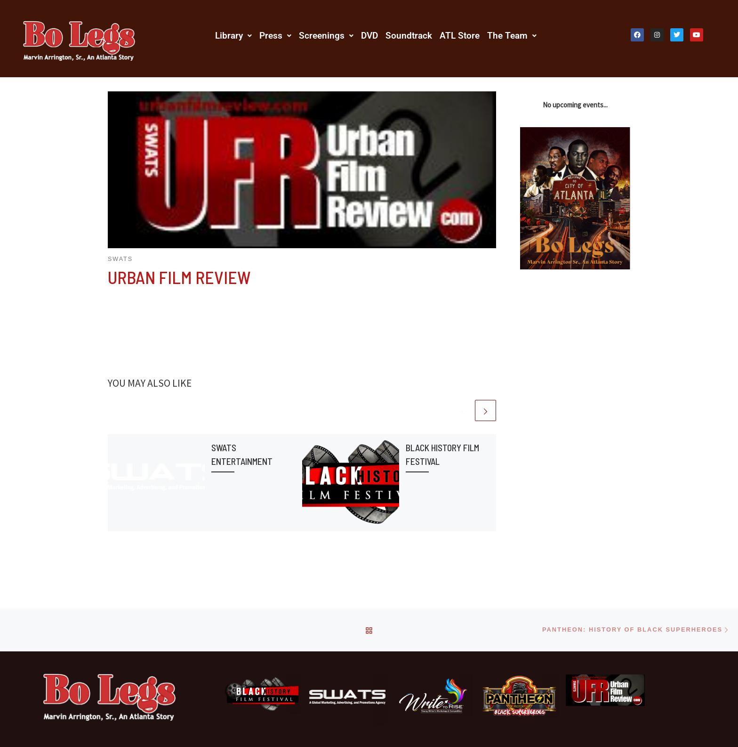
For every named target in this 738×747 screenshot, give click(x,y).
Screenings (326, 35)
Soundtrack (408, 35)
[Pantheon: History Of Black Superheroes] (519, 696)
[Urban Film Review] (605, 690)
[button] (233, 36)
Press (275, 35)
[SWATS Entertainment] (347, 700)
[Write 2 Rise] (433, 695)
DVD (369, 35)
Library (233, 35)
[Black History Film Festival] (261, 694)
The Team (512, 35)
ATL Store (460, 35)
